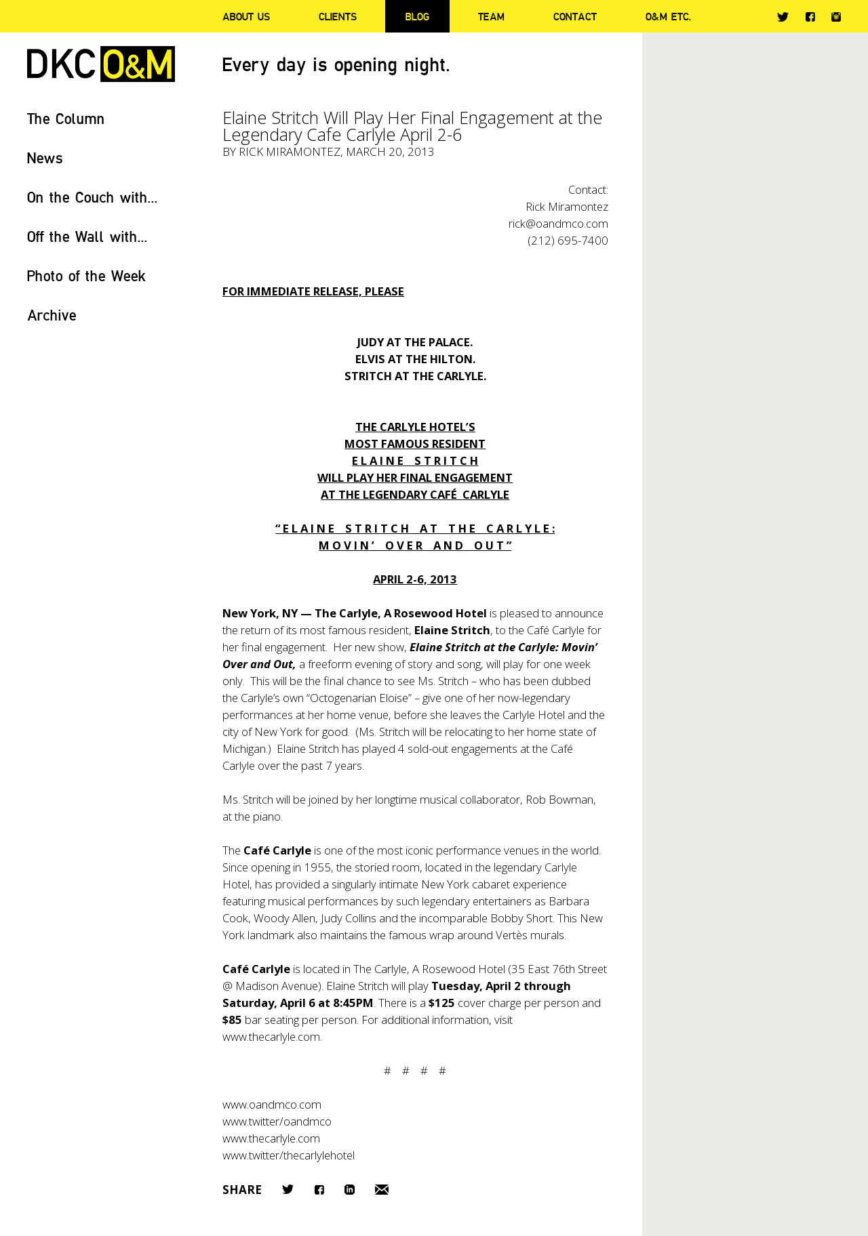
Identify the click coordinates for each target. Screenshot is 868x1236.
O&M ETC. (669, 16)
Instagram (836, 17)
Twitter (783, 17)
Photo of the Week (86, 275)
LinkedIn (349, 1189)
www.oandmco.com (271, 1104)
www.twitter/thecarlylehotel (288, 1155)
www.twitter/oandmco (277, 1121)
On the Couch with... (92, 197)
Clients (338, 16)
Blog (417, 16)
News (45, 157)
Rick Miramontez (289, 151)
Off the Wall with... (87, 236)
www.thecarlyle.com (271, 1138)
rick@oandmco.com (558, 223)
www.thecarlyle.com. (272, 1036)
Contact (575, 16)
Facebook (810, 17)
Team (491, 16)
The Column (66, 118)
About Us (246, 16)
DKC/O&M (101, 64)
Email (382, 1189)
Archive (52, 315)
